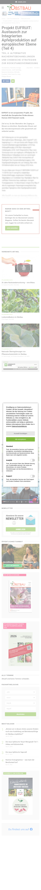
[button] (20, 433)
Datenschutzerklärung (19, 426)
